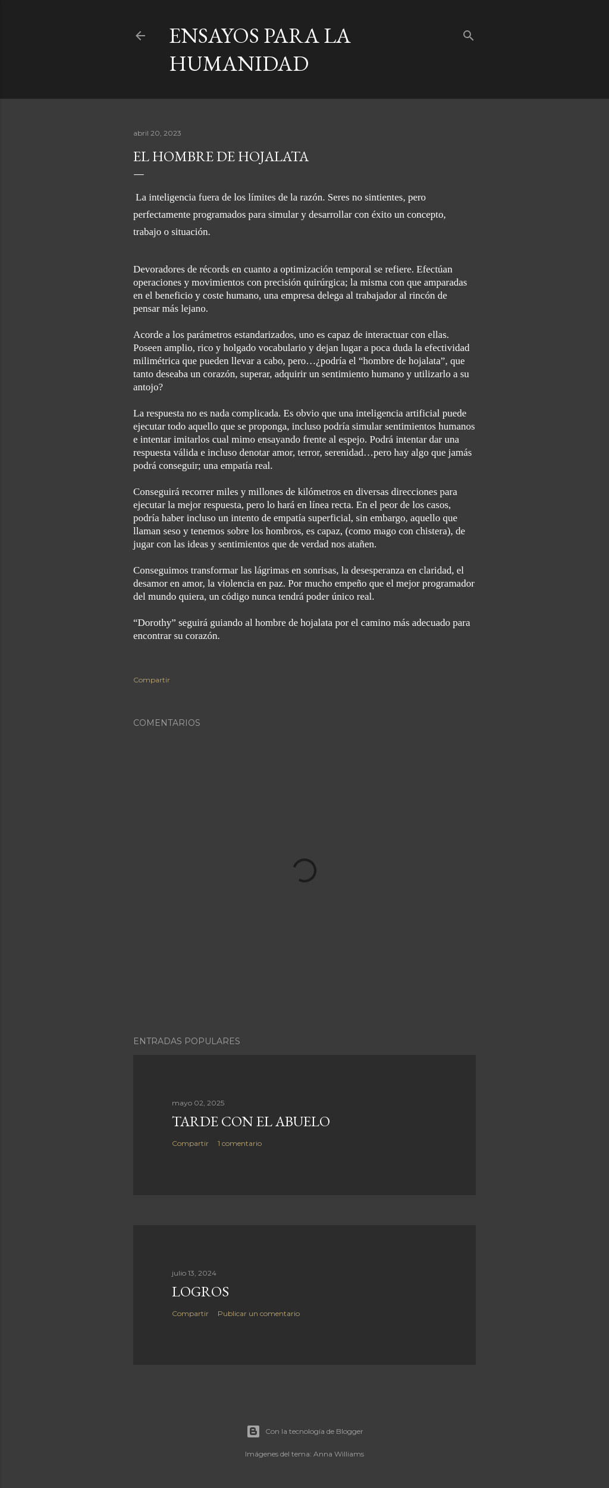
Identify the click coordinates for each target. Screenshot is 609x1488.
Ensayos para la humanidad (260, 49)
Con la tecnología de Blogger (304, 1431)
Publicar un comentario (259, 1313)
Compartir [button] (151, 679)
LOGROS (200, 1291)
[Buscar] (469, 33)
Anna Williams (338, 1453)
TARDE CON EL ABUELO (251, 1121)
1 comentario (240, 1143)
